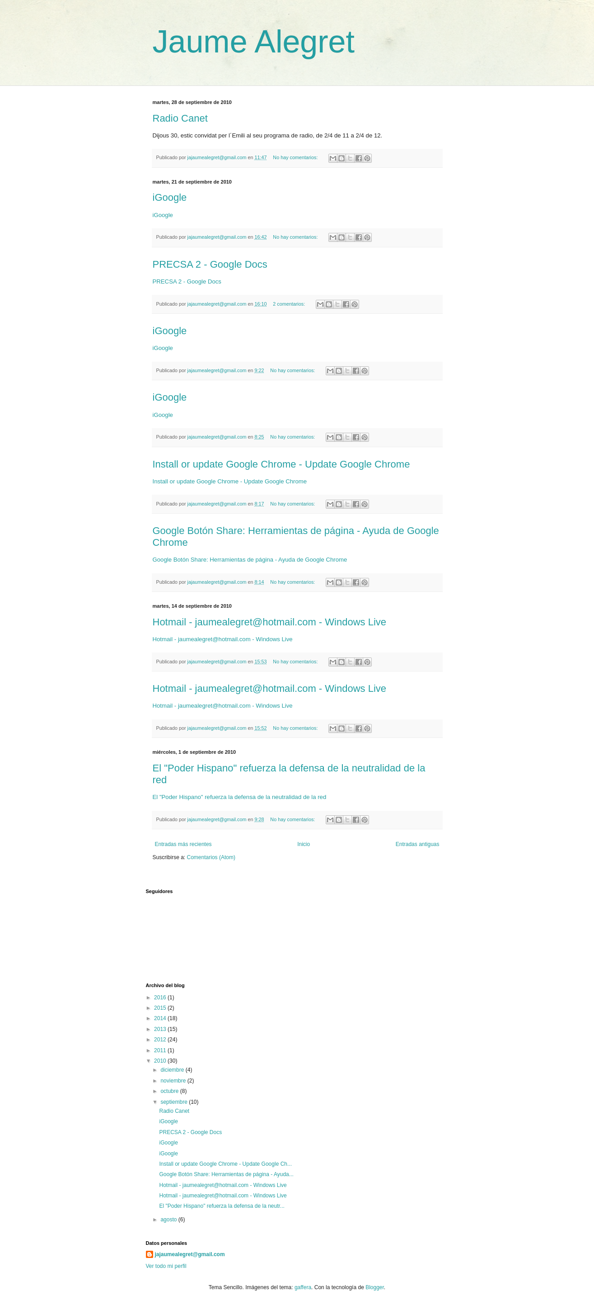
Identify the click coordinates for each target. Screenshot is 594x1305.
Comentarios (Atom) (211, 857)
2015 (161, 1008)
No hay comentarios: (296, 157)
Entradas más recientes (183, 844)
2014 (161, 1018)
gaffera (303, 1287)
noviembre (173, 1081)
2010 (161, 1061)
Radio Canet (180, 118)
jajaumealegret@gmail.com (190, 1254)
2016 (161, 997)
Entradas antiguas (418, 844)
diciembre (172, 1070)
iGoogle (170, 197)
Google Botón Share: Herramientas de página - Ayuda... (226, 1174)
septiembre (174, 1102)
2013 (161, 1029)
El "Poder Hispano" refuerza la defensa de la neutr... (221, 1206)
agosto (169, 1219)
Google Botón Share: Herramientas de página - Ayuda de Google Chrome (250, 559)
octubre (170, 1091)
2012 (161, 1039)
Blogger (374, 1287)
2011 (161, 1050)
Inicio (303, 844)
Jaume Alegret (254, 41)
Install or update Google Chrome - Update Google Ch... (225, 1164)
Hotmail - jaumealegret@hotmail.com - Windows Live (270, 622)
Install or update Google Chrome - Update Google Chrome (281, 464)
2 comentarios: (289, 304)
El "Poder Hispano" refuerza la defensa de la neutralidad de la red (240, 797)
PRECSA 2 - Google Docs (210, 264)
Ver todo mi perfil (166, 1266)
